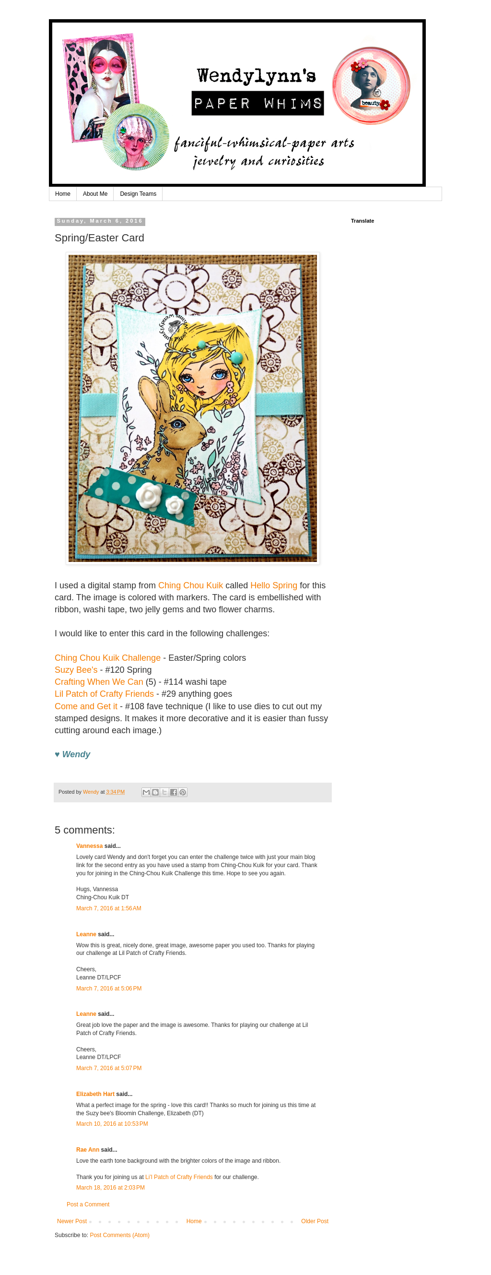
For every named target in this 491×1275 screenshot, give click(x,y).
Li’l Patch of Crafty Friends (179, 1177)
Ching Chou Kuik (190, 585)
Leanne (86, 934)
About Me (95, 194)
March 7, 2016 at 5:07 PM (108, 1068)
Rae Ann (87, 1149)
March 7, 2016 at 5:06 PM (108, 988)
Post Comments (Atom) (120, 1235)
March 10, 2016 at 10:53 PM (112, 1123)
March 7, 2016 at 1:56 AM (108, 908)
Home (62, 194)
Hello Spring (273, 585)
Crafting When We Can (99, 682)
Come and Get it (86, 706)
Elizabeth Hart (95, 1094)
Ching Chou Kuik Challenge (108, 658)
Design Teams (138, 194)
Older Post (314, 1221)
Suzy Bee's (76, 670)
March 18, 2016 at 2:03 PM (110, 1187)
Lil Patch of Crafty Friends (104, 694)
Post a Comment (88, 1204)
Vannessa (89, 846)
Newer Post (72, 1221)
